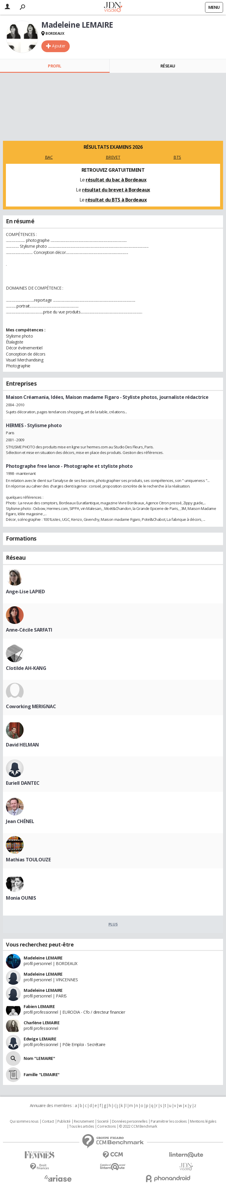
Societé (102, 1121)
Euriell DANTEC (22, 783)
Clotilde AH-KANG (26, 668)
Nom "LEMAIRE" (39, 1058)
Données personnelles (129, 1121)
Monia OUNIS (21, 898)
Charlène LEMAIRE (41, 1022)
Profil (54, 66)
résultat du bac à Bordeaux (116, 179)
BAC (49, 157)
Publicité (63, 1121)
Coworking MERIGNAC (31, 706)
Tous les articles (81, 1126)
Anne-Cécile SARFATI (29, 630)
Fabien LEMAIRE (39, 1006)
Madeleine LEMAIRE (43, 958)
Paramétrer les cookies (169, 1121)
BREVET (113, 157)
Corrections (106, 1126)
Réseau (167, 66)
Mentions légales (203, 1121)
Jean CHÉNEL (20, 821)
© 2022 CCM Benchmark (138, 1126)
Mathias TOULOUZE (28, 859)
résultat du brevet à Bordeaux (116, 189)
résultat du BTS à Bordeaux (116, 199)
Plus (113, 924)
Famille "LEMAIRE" (42, 1074)
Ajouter (58, 46)
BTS (177, 157)
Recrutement (84, 1121)
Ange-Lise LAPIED (25, 591)
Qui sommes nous (24, 1121)
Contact (48, 1121)
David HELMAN (22, 744)
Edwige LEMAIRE (40, 1039)
